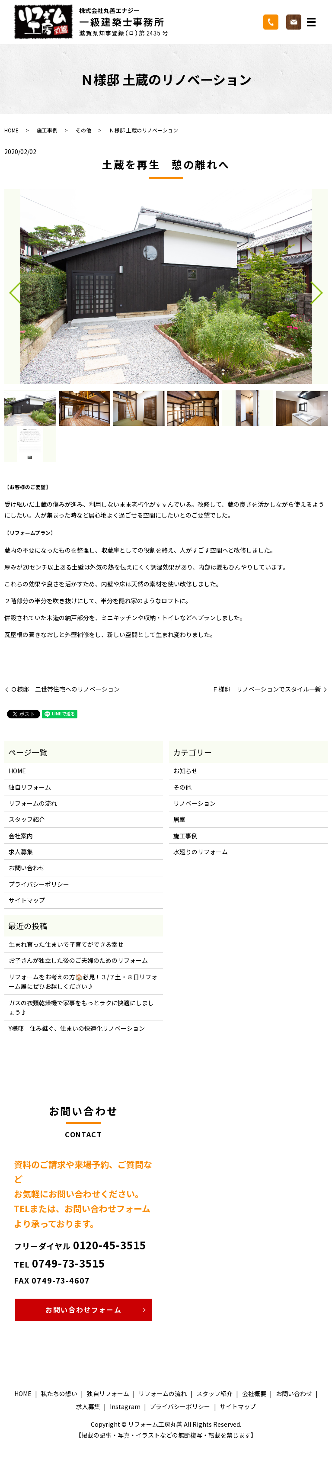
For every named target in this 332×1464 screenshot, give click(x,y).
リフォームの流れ (33, 803)
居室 (179, 819)
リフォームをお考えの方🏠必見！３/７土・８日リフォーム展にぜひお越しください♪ (83, 981)
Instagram (125, 1406)
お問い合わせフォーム (83, 1309)
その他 (83, 130)
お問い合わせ (27, 867)
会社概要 (254, 1393)
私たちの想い (59, 1393)
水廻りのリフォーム (200, 851)
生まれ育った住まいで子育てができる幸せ (66, 944)
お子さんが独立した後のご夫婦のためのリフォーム (78, 960)
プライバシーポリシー (39, 884)
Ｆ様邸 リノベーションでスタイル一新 (266, 689)
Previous (8, 289)
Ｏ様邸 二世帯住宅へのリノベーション (65, 689)
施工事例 (47, 130)
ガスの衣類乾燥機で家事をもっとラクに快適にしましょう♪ (81, 1007)
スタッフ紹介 (27, 819)
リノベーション (194, 803)
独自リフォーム (30, 787)
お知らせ (185, 770)
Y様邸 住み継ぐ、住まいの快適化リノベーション (77, 1028)
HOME (11, 130)
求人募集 (21, 851)
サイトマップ (27, 900)
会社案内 (21, 835)
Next (324, 289)
